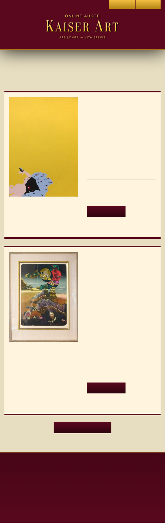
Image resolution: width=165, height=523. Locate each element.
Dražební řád (82, 508)
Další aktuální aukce (82, 435)
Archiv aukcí (82, 477)
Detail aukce (105, 211)
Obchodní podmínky (83, 488)
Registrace (148, 4)
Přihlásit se (121, 4)
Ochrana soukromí (82, 498)
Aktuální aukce (82, 467)
